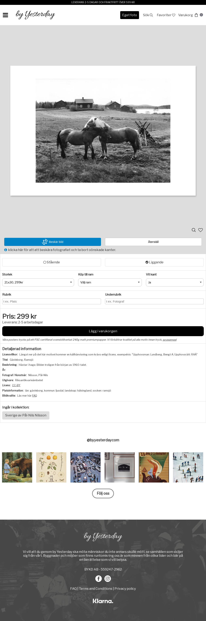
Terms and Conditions (95, 589)
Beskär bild (52, 242)
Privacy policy (125, 589)
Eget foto (129, 15)
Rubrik (6, 294)
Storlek (7, 274)
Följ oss (103, 493)
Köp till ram (85, 274)
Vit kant (151, 274)
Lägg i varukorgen (103, 331)
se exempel (169, 339)
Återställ (153, 241)
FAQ (34, 395)
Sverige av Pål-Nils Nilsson (25, 415)
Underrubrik (113, 294)
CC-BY (16, 385)
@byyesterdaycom (103, 440)
